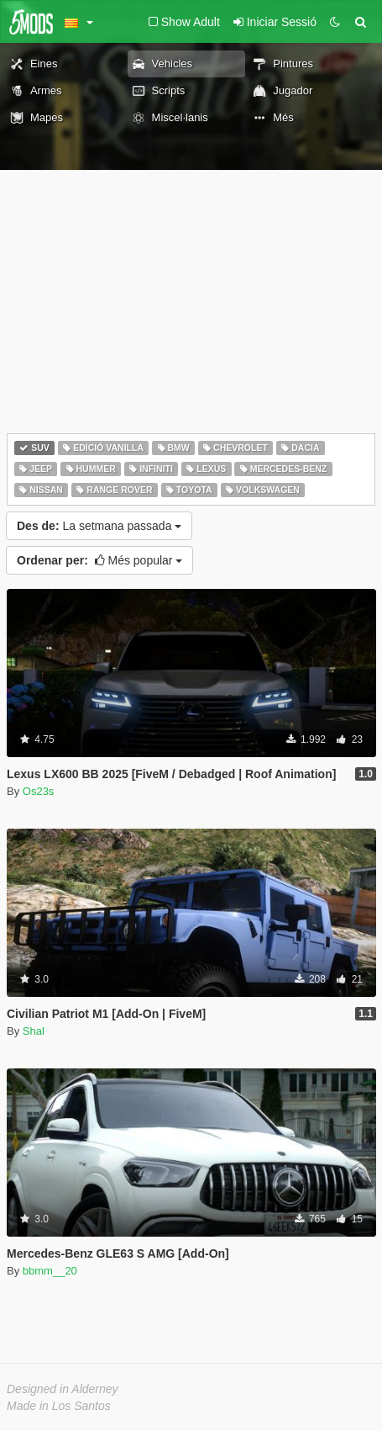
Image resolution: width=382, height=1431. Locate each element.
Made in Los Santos (59, 1405)
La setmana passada (99, 526)
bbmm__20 (50, 1270)
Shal (33, 1031)
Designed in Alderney (62, 1389)
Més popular (99, 560)
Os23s (39, 791)
